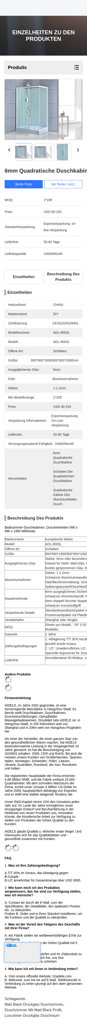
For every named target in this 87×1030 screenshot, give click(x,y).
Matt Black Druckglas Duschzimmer (34, 1004)
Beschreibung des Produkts (63, 277)
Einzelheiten (23, 277)
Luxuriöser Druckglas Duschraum (32, 1015)
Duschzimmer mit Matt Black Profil (33, 1010)
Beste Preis (25, 184)
